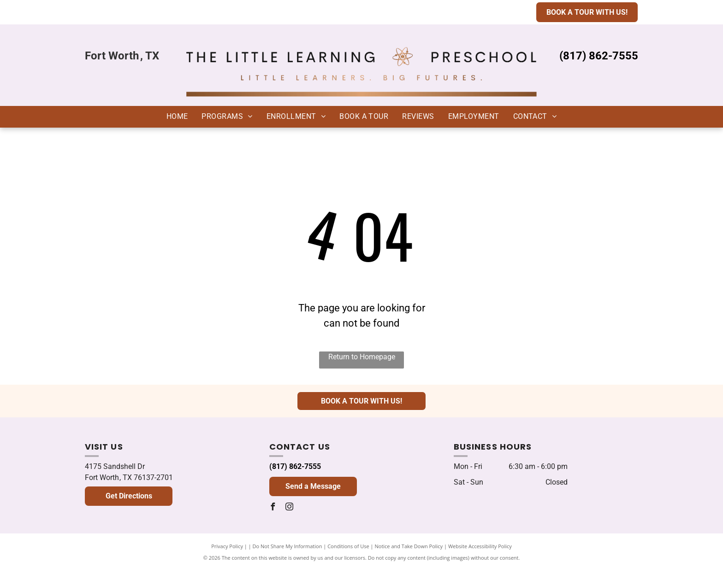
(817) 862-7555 (295, 466)
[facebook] (273, 508)
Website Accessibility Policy (480, 546)
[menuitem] (177, 116)
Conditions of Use (348, 546)
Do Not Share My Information (287, 546)
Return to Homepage (361, 356)
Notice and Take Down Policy (409, 546)
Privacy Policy (227, 546)
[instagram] (290, 508)
